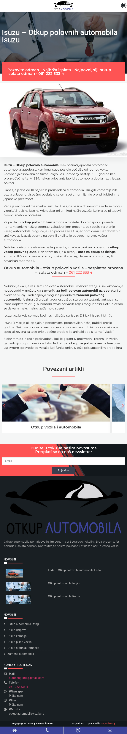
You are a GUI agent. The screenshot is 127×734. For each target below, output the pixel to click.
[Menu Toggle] (7, 6)
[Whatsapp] (5, 691)
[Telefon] (5, 682)
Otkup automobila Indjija (64, 583)
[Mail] (5, 673)
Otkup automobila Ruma (64, 596)
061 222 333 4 (51, 73)
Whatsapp (16, 691)
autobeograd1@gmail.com (26, 678)
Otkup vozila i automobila (56, 427)
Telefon (14, 682)
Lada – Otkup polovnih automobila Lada (74, 570)
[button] (4, 405)
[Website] (5, 709)
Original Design (108, 723)
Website (14, 709)
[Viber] (5, 700)
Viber (12, 700)
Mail (12, 673)
